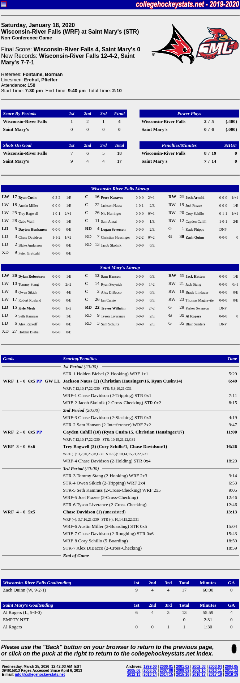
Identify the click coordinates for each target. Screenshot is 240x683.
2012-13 (134, 674)
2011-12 (231, 671)
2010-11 (215, 671)
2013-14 (150, 674)
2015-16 (182, 674)
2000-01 (166, 667)
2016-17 (199, 674)
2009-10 (199, 671)
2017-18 (215, 674)
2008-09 (182, 671)
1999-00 (150, 667)
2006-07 (150, 671)
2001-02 (182, 667)
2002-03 (199, 667)
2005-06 (134, 671)
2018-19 (231, 674)
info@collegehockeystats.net (40, 674)
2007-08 (166, 671)
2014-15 (166, 674)
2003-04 (215, 667)
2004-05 (231, 667)
